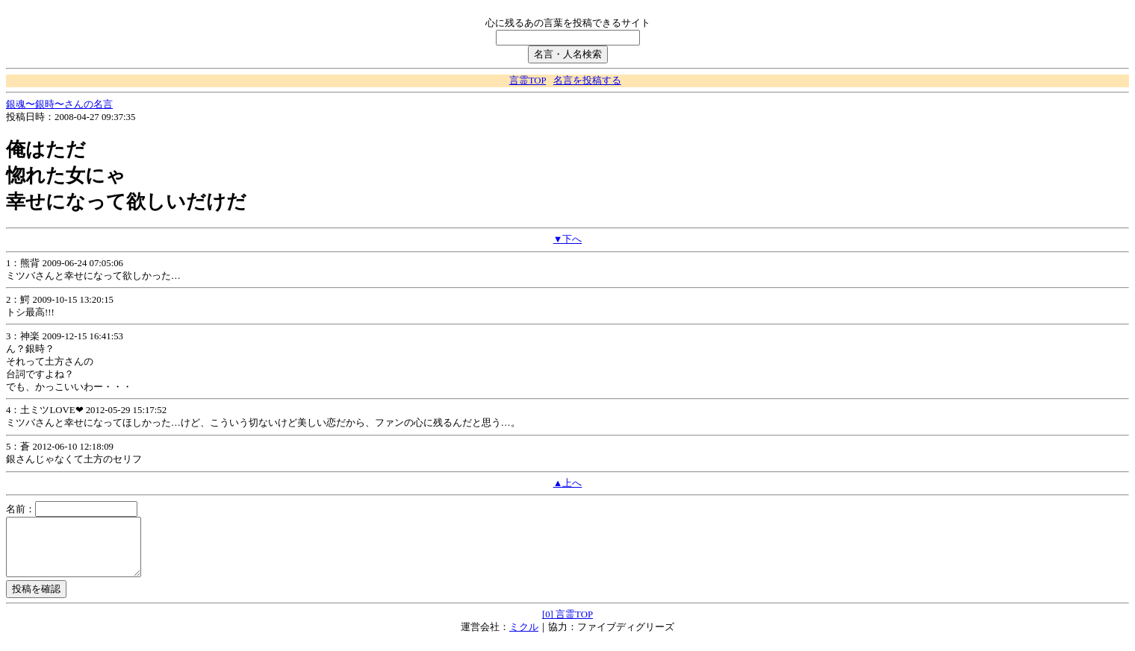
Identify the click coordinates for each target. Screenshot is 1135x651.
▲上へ (567, 483)
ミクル (523, 638)
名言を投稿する (587, 80)
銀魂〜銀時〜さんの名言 (59, 104)
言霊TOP (527, 80)
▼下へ (567, 239)
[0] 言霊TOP (567, 625)
